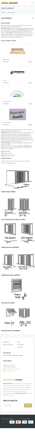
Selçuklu (30, 82)
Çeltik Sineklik (5, 151)
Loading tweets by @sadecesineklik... (13, 355)
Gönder (28, 405)
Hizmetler (20, 347)
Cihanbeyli (30, 124)
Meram (30, 103)
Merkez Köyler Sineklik (8, 155)
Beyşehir (30, 61)
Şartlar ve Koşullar (8, 344)
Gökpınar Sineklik (6, 153)
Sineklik (3, 12)
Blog (19, 342)
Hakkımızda (6, 342)
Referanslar (21, 344)
